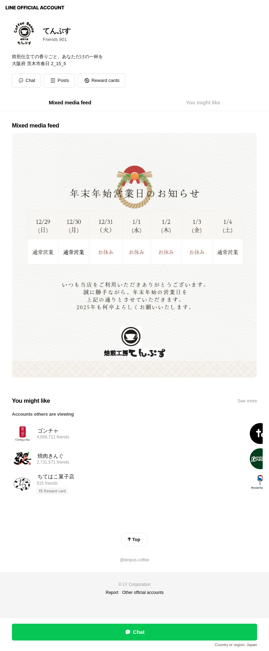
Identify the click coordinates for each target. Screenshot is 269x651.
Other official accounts (143, 592)
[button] (59, 81)
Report (112, 592)
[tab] (70, 102)
